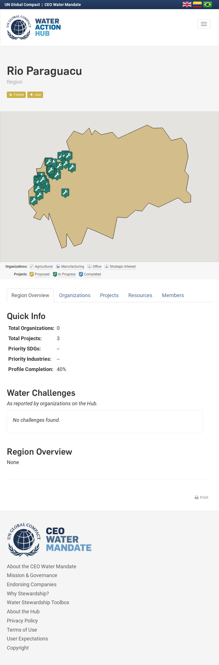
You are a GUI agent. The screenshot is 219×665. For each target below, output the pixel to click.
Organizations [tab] (74, 295)
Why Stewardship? (28, 594)
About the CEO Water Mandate (41, 566)
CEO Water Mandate (62, 4)
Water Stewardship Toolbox (38, 602)
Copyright (18, 648)
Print (201, 497)
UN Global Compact (23, 4)
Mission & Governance (32, 575)
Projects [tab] (109, 295)
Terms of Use (22, 630)
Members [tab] (173, 295)
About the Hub (23, 611)
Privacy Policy (22, 621)
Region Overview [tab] (30, 295)
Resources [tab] (140, 295)
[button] (39, 195)
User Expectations (27, 639)
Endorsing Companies (31, 584)
